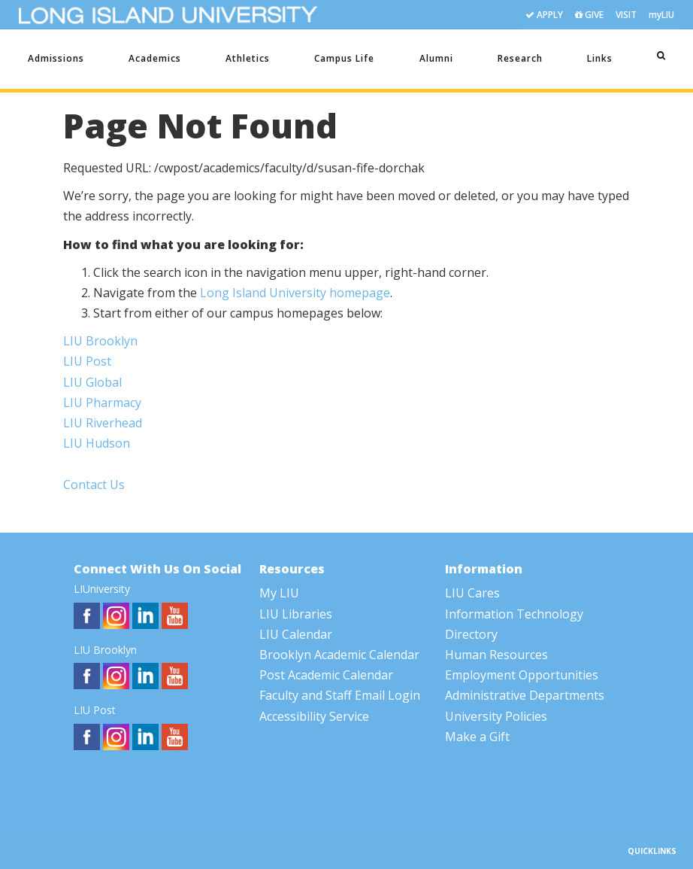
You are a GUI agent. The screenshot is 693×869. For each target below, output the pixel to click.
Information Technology (514, 614)
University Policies (496, 716)
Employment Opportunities (521, 675)
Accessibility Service (314, 716)
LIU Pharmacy (102, 402)
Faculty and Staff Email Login (339, 695)
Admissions (56, 58)
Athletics (247, 58)
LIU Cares (472, 593)
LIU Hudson (96, 443)
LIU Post (87, 361)
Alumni (436, 58)
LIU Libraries (295, 614)
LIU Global (92, 382)
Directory (471, 634)
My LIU (279, 593)
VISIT (626, 14)
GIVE (589, 15)
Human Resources (496, 654)
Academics (155, 58)
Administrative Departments (524, 695)
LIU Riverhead (102, 423)
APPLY (544, 15)
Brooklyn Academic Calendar (339, 654)
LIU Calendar (295, 634)
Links (600, 58)
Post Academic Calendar (326, 675)
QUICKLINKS (652, 851)
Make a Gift (477, 736)
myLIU (661, 14)
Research (520, 58)
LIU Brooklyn (100, 341)
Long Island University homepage (295, 292)
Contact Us (94, 484)
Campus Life (344, 58)
